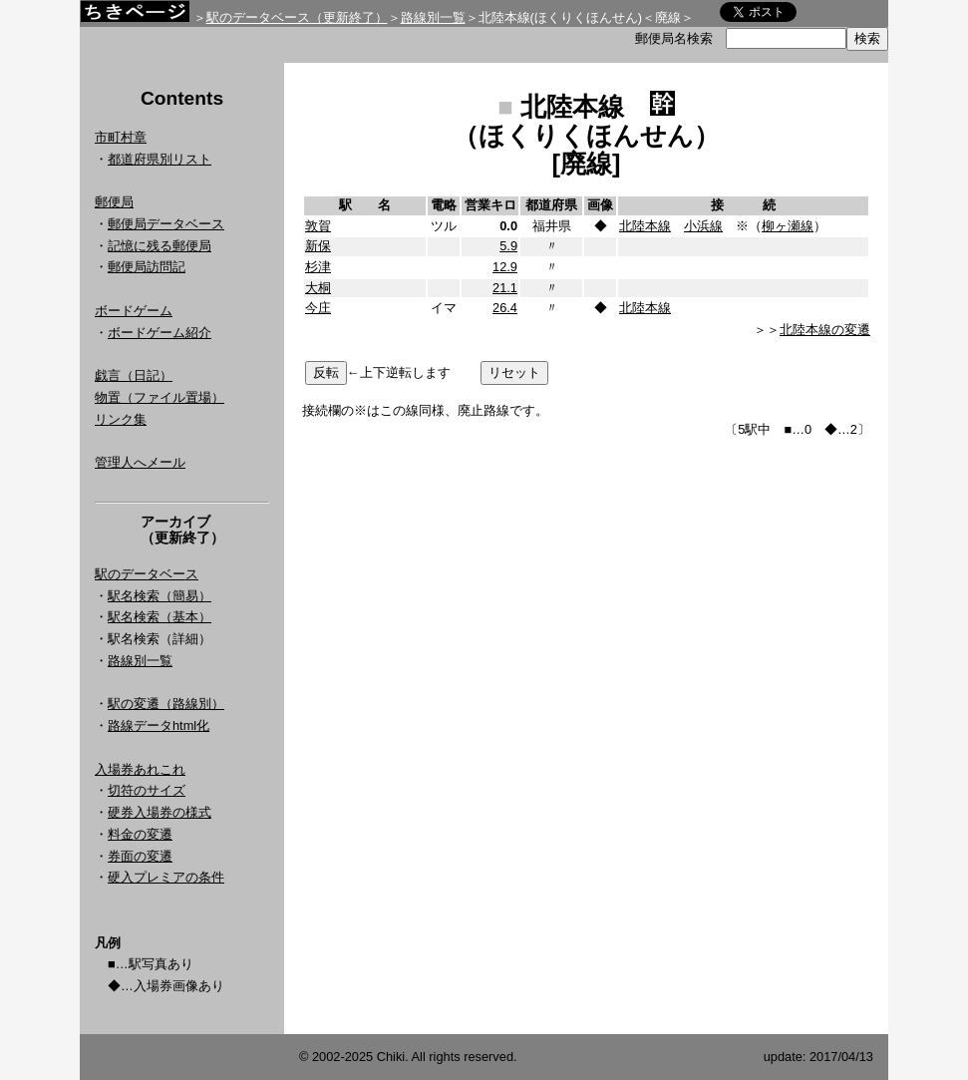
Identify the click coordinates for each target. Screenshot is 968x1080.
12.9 (504, 266)
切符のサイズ (146, 790)
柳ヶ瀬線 (787, 225)
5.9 (508, 245)
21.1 (504, 287)
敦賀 (318, 225)
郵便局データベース (166, 223)
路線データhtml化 (158, 725)
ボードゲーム (133, 310)
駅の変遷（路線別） (166, 703)
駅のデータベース (146, 573)
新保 (318, 245)
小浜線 (703, 225)
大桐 (318, 287)
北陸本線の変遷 (825, 329)
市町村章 (121, 137)
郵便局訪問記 (146, 266)
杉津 (318, 266)
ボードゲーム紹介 (159, 332)
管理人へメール (140, 462)
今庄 (318, 307)
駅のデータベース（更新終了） (297, 17)
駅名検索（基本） (159, 616)
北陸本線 (645, 225)
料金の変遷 (140, 834)
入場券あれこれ (140, 769)
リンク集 (121, 419)
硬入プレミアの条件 (166, 877)
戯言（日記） (133, 375)
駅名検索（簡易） (159, 595)
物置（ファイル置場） (159, 397)
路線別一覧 (433, 17)
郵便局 (114, 201)
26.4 (504, 307)
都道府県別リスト (159, 159)
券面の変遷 (140, 856)
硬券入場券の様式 (159, 812)
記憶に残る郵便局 (159, 245)
